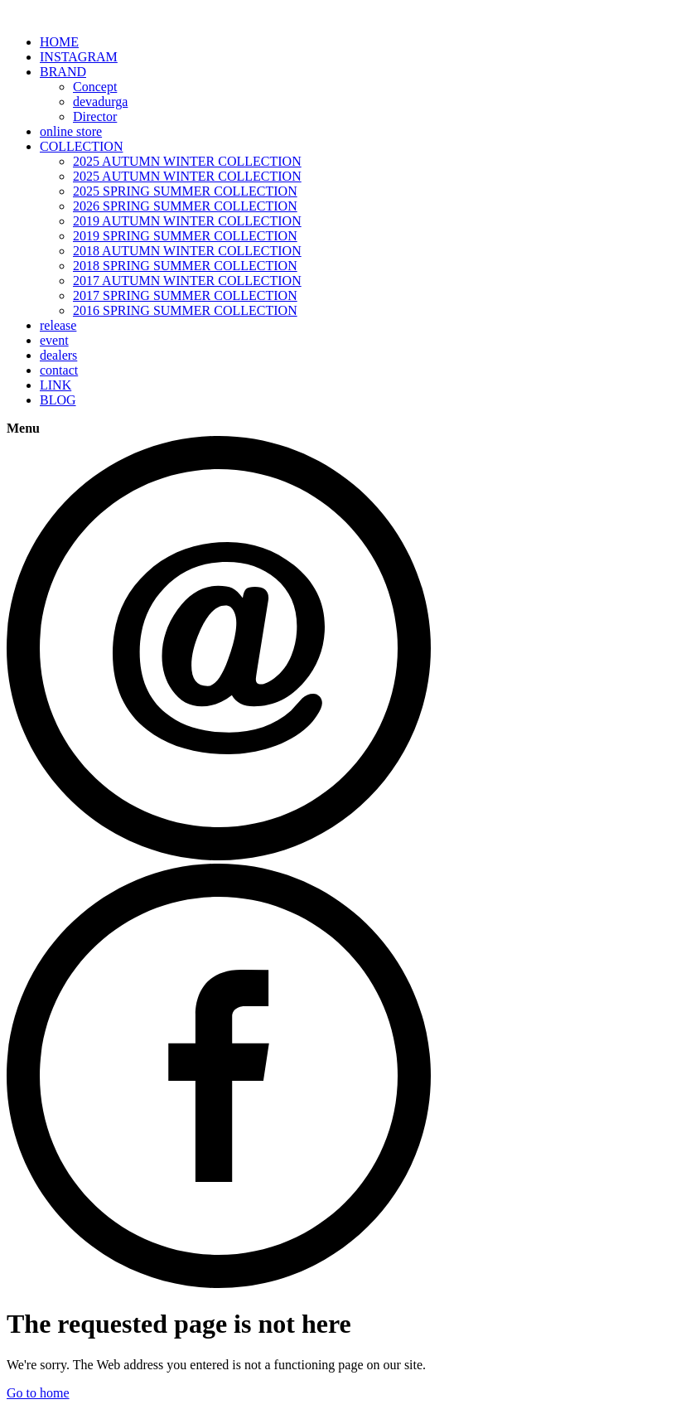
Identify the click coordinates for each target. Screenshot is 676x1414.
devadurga (100, 101)
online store (71, 131)
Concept (95, 87)
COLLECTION (81, 146)
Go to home (38, 1393)
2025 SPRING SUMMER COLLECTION (185, 191)
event (54, 340)
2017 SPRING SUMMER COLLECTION (185, 295)
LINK (55, 385)
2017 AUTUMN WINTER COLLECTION (187, 281)
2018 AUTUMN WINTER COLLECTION (187, 251)
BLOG (58, 400)
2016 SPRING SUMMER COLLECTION (185, 310)
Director (95, 116)
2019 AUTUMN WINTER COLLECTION (187, 221)
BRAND (63, 72)
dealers (58, 355)
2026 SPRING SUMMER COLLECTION (185, 206)
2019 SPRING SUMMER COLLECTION (185, 236)
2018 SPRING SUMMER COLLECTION (185, 266)
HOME (59, 42)
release (58, 325)
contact (59, 370)
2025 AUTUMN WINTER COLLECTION (187, 161)
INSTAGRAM (79, 57)
